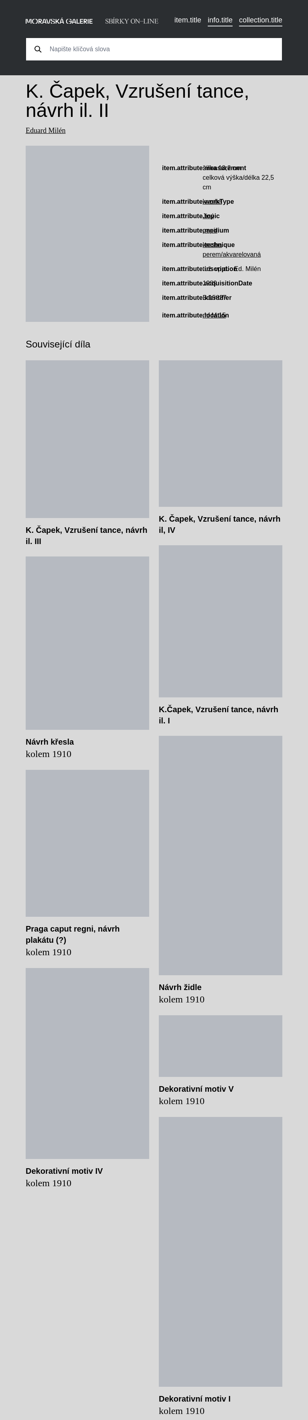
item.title (187, 20)
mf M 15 (214, 315)
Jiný (208, 216)
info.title (220, 20)
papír (210, 230)
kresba (212, 201)
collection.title (260, 20)
